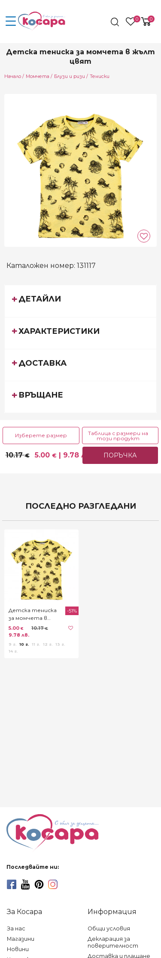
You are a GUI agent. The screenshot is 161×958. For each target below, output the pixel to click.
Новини (18, 949)
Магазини (20, 939)
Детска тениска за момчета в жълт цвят (33, 614)
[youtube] (25, 884)
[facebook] (11, 884)
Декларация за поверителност (113, 942)
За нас (16, 928)
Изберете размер (41, 435)
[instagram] (53, 884)
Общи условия (109, 928)
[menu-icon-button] (10, 21)
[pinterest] (39, 884)
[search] (115, 22)
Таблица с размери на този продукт (118, 436)
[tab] (80, 301)
